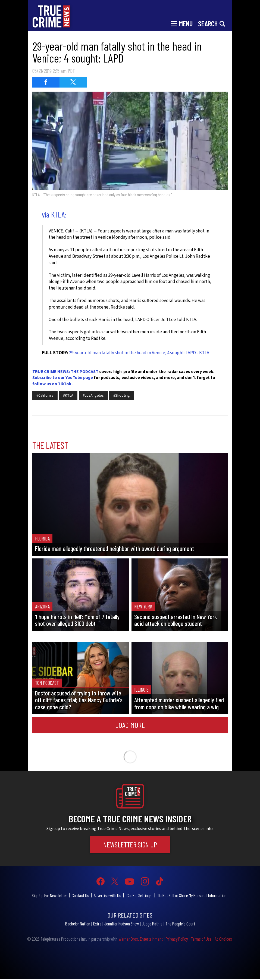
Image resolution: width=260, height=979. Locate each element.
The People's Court (180, 923)
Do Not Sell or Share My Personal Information (192, 895)
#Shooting (121, 395)
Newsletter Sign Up (130, 844)
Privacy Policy (177, 938)
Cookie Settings (139, 895)
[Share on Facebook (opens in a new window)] (45, 82)
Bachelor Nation (77, 923)
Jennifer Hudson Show (121, 923)
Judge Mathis (152, 923)
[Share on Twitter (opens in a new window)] (73, 82)
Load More (130, 724)
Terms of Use (201, 938)
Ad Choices (223, 938)
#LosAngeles (93, 395)
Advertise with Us (107, 895)
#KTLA (68, 395)
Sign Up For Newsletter (49, 895)
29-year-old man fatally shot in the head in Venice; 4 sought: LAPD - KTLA (139, 353)
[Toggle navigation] (181, 23)
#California (45, 395)
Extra (97, 923)
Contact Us (80, 895)
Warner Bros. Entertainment (140, 938)
